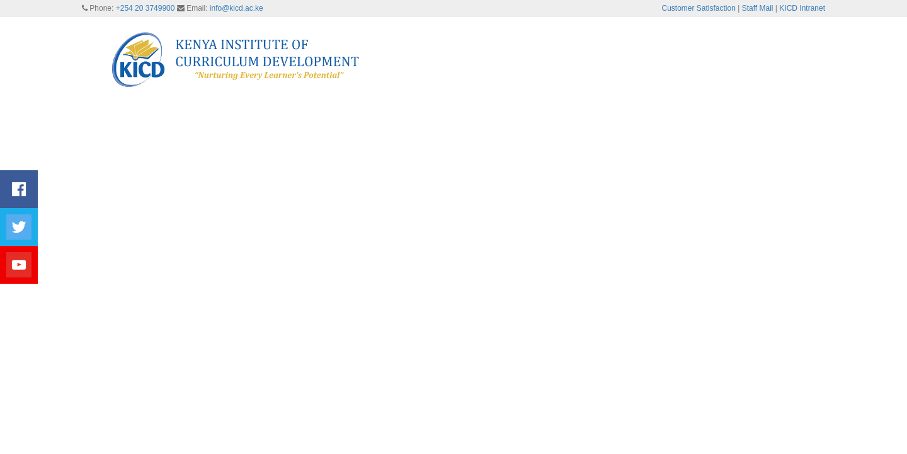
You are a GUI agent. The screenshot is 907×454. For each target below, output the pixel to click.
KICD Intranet (802, 8)
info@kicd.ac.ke (236, 8)
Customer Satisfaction (699, 8)
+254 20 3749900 (145, 8)
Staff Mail (757, 8)
